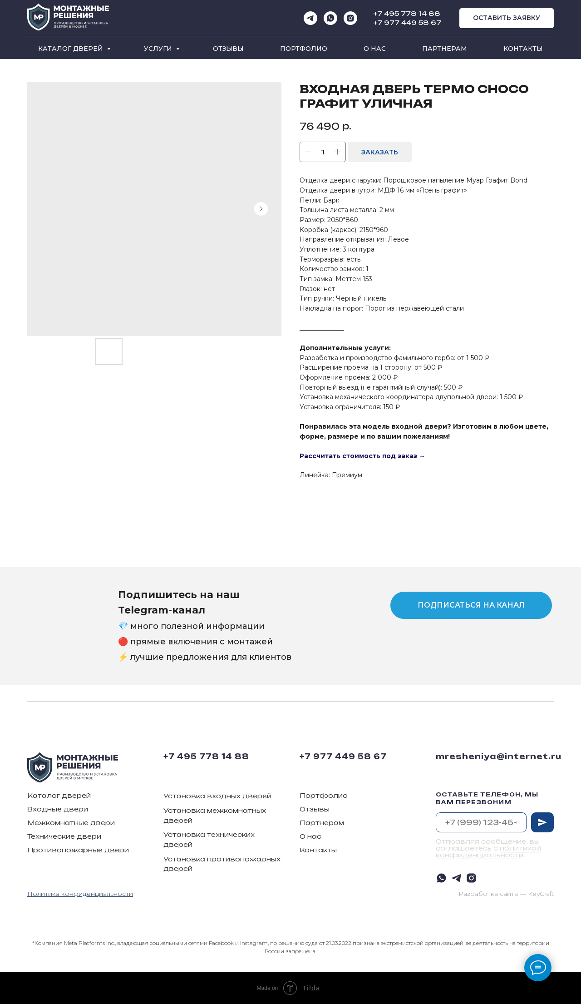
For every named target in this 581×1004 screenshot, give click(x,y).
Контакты (523, 49)
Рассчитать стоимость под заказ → (362, 456)
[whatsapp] (330, 18)
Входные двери (57, 809)
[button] (506, 18)
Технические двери (64, 836)
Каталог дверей (71, 49)
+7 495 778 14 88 (206, 756)
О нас (375, 49)
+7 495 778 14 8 (403, 13)
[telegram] (310, 18)
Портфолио (303, 49)
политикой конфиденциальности (488, 851)
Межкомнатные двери (71, 822)
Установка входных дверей (217, 796)
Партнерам (444, 49)
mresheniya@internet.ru (498, 756)
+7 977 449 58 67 (407, 22)
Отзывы (228, 49)
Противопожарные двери (78, 850)
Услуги (159, 49)
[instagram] (350, 18)
